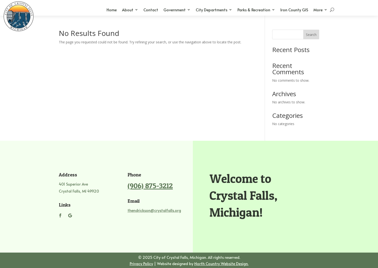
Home (112, 10)
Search (311, 34)
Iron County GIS (294, 10)
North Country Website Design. (221, 263)
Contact (150, 10)
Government (174, 10)
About (127, 10)
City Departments (211, 10)
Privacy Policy (141, 263)
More (318, 10)
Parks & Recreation (253, 10)
